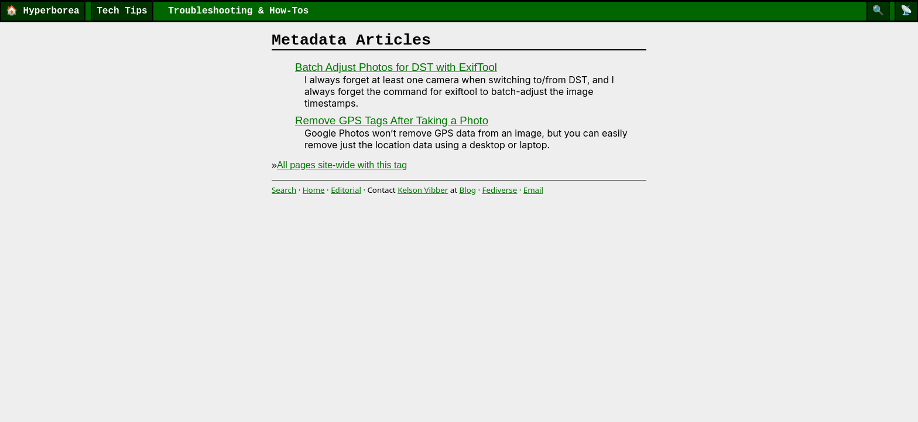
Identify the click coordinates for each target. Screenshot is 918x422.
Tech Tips (122, 11)
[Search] (878, 11)
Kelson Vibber (423, 190)
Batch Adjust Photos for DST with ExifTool (396, 67)
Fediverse (499, 190)
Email (533, 190)
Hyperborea (43, 11)
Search (284, 190)
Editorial (346, 190)
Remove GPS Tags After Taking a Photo (391, 120)
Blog (468, 190)
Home (314, 190)
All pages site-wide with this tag (342, 165)
